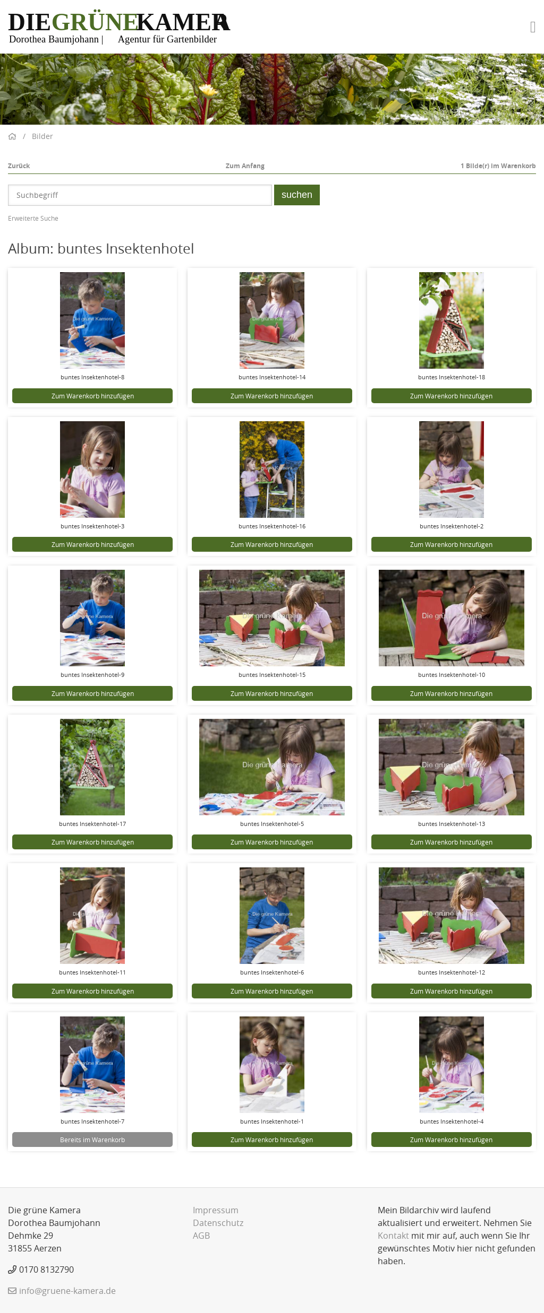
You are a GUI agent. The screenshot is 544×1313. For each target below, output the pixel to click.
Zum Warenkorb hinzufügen (93, 396)
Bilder (42, 136)
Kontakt (393, 1235)
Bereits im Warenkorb (92, 1139)
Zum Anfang (245, 165)
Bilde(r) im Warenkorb (498, 165)
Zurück (19, 165)
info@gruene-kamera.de (67, 1291)
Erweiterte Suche (33, 218)
